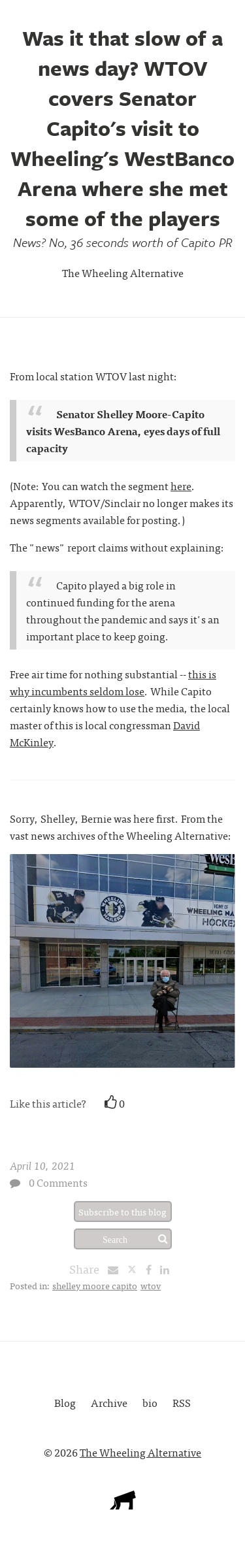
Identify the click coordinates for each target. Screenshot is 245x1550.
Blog (65, 1402)
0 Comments (58, 1182)
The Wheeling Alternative (123, 272)
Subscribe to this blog (122, 1211)
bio (149, 1402)
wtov (150, 1285)
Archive (109, 1402)
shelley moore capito (94, 1285)
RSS (181, 1402)
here (181, 485)
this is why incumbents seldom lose (113, 682)
